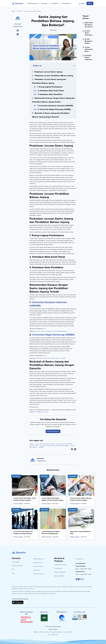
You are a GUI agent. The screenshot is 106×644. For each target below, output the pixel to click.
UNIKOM (41, 447)
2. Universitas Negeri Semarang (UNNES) (54, 109)
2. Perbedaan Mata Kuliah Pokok (51, 91)
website (35, 412)
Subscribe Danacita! (53, 431)
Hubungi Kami (79, 559)
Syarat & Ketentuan (38, 559)
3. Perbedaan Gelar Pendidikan (50, 94)
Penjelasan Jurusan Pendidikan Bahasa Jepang (54, 76)
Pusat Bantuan (66, 3)
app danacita (44, 412)
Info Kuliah (19, 11)
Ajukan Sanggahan (59, 576)
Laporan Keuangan (38, 574)
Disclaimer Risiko (38, 566)
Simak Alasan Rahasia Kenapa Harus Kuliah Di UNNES (50, 358)
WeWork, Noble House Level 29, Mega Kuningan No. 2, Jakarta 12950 (53, 632)
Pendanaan (36, 570)
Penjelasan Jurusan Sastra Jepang (48, 72)
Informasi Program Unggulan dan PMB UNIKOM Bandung (51, 331)
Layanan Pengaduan (60, 572)
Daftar (90, 3)
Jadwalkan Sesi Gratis (60, 564)
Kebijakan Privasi (37, 562)
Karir (13, 569)
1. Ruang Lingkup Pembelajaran (50, 87)
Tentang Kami (15, 562)
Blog (13, 11)
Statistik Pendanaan (17, 565)
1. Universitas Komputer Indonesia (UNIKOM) (55, 106)
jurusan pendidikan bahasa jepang (44, 444)
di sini (44, 328)
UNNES (31, 444)
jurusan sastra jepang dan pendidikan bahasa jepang (54, 445)
